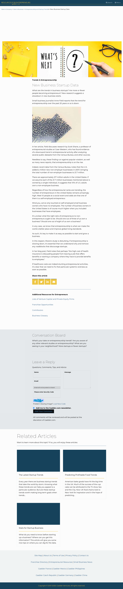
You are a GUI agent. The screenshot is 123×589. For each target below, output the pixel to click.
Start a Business (20, 9)
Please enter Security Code (44, 392)
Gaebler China (81, 575)
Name (36, 372)
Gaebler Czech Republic (46, 575)
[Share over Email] (54, 282)
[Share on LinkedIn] (47, 282)
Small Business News (83, 562)
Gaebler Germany (65, 575)
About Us (48, 555)
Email (36, 381)
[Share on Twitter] (41, 282)
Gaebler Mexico (59, 569)
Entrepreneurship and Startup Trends (40, 9)
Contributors (37, 310)
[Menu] (118, 2)
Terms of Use (58, 555)
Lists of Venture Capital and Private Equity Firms (53, 299)
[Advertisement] (61, 26)
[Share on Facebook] (35, 282)
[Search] (109, 2)
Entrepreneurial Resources (60, 562)
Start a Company (7, 9)
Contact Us (84, 555)
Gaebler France (45, 569)
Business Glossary (40, 316)
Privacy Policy (72, 555)
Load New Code (59, 404)
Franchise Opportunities (42, 305)
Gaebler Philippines (76, 569)
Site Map (38, 555)
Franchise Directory (39, 562)
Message (67, 372)
